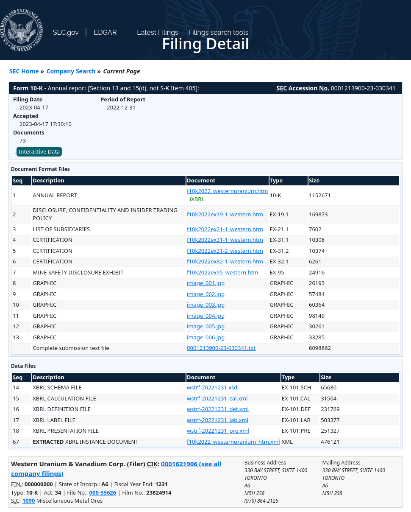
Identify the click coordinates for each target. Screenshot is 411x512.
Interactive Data (39, 151)
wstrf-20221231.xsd (212, 387)
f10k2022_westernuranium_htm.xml (233, 441)
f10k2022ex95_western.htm (222, 272)
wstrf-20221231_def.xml (218, 409)
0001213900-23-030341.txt (221, 348)
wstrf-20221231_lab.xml (217, 420)
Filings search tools (219, 32)
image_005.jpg (206, 326)
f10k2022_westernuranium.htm (227, 191)
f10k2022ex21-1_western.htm (225, 229)
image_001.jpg (206, 283)
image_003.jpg (206, 304)
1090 (28, 500)
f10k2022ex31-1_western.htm (225, 239)
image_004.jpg (206, 315)
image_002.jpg (206, 294)
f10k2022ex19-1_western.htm (225, 214)
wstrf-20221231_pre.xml (218, 430)
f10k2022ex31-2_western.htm (225, 251)
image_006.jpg (206, 337)
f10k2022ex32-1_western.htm (225, 261)
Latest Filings (157, 32)
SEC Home (24, 71)
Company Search (71, 71)
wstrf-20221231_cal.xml (217, 398)
